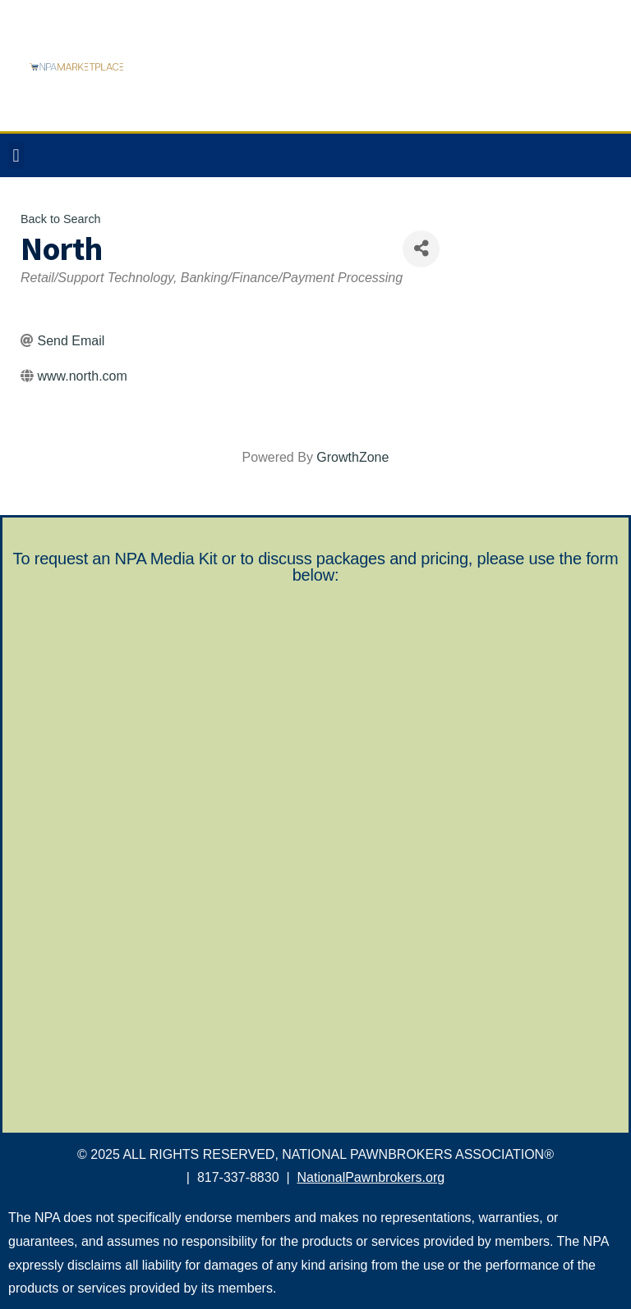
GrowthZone (352, 457)
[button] (16, 155)
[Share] (421, 248)
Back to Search (61, 219)
